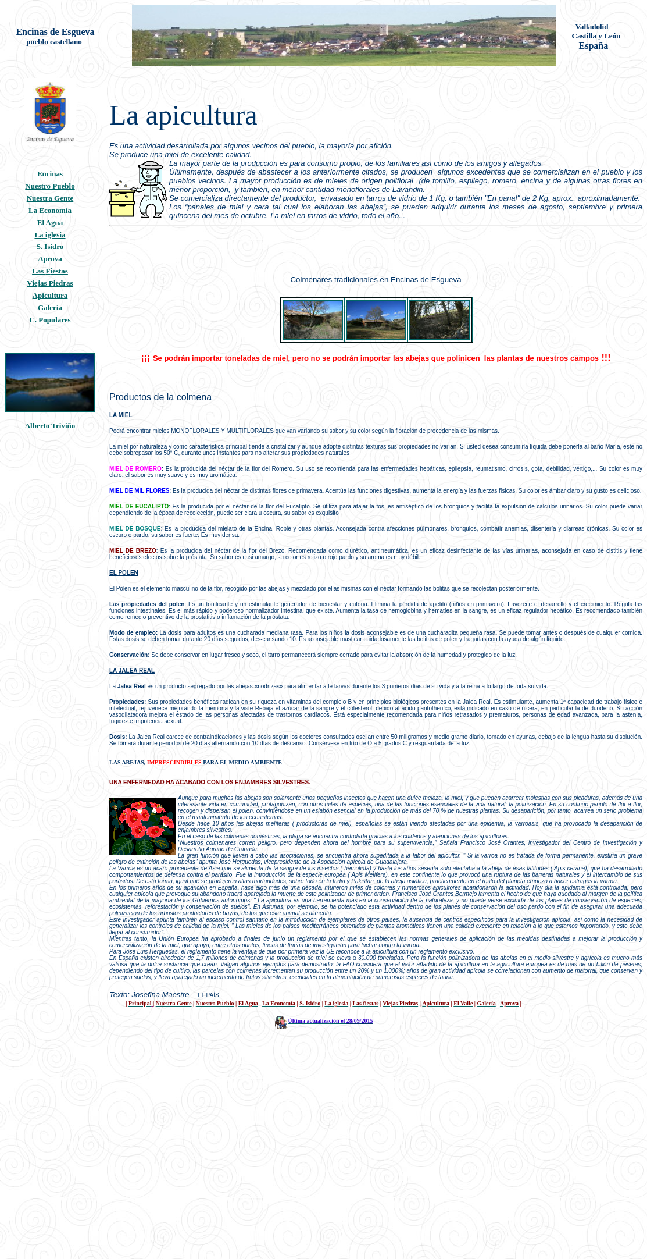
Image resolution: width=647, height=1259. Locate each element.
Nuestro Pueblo (49, 186)
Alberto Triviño (50, 425)
